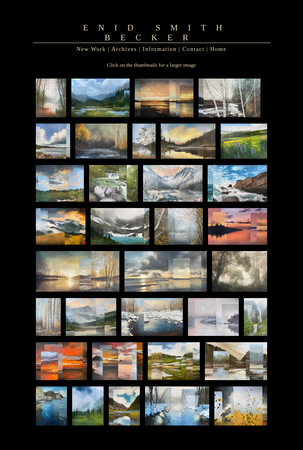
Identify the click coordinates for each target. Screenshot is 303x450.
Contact (193, 49)
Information (160, 49)
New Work (91, 49)
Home (218, 49)
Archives (124, 49)
